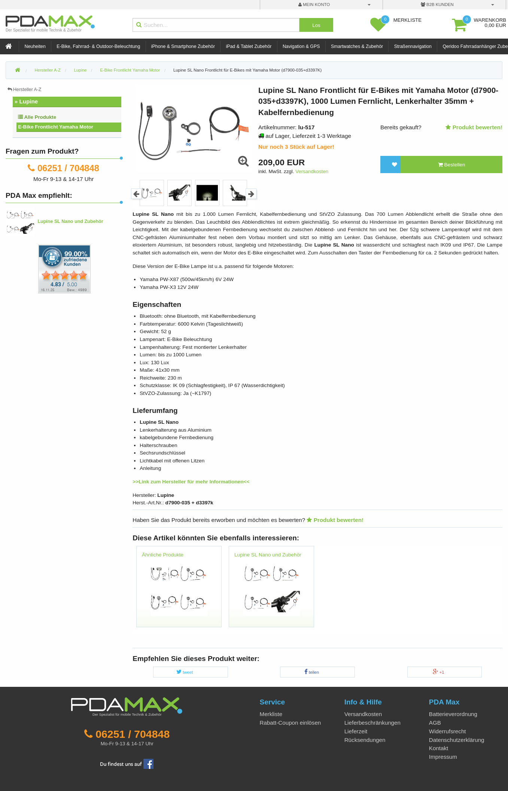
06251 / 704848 (68, 168)
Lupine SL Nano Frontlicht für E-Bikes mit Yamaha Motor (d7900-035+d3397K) (247, 70)
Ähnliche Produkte (162, 555)
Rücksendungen (365, 740)
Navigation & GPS (301, 46)
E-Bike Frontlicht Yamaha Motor (55, 127)
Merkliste (271, 714)
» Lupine (26, 101)
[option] (152, 193)
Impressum (443, 757)
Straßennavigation (413, 46)
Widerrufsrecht (447, 731)
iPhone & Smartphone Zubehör (183, 46)
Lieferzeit (356, 731)
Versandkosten (311, 171)
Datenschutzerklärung (456, 740)
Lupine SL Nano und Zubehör (267, 555)
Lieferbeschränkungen (372, 722)
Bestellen (451, 164)
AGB (435, 722)
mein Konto (314, 4)
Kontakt (438, 748)
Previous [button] (136, 193)
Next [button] (251, 193)
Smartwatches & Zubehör (357, 46)
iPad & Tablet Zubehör (249, 46)
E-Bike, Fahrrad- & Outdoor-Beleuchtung (98, 46)
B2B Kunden (437, 4)
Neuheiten (35, 46)
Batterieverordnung (453, 714)
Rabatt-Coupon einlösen (290, 722)
